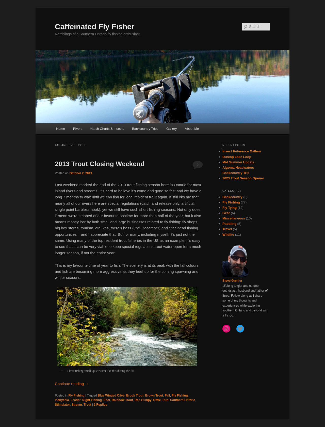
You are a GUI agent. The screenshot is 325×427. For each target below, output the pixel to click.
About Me (192, 129)
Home (60, 129)
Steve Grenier (232, 280)
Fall (167, 395)
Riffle (157, 400)
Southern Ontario (182, 400)
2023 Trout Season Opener (243, 178)
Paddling (229, 224)
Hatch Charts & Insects (107, 129)
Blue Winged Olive (111, 395)
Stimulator (62, 404)
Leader (75, 400)
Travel (227, 229)
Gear (226, 213)
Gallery (171, 129)
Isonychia (62, 400)
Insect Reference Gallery (241, 151)
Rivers (77, 129)
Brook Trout (134, 395)
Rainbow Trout (122, 400)
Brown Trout (154, 395)
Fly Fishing (76, 395)
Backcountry (232, 197)
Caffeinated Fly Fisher (94, 26)
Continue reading (72, 384)
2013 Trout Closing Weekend (100, 164)
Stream (77, 404)
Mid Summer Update (238, 162)
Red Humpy (143, 400)
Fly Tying (229, 208)
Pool (106, 400)
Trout (87, 404)
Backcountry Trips (145, 129)
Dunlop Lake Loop (236, 157)
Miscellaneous (233, 218)
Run (165, 400)
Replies (100, 404)
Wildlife (228, 234)
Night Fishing (92, 400)
